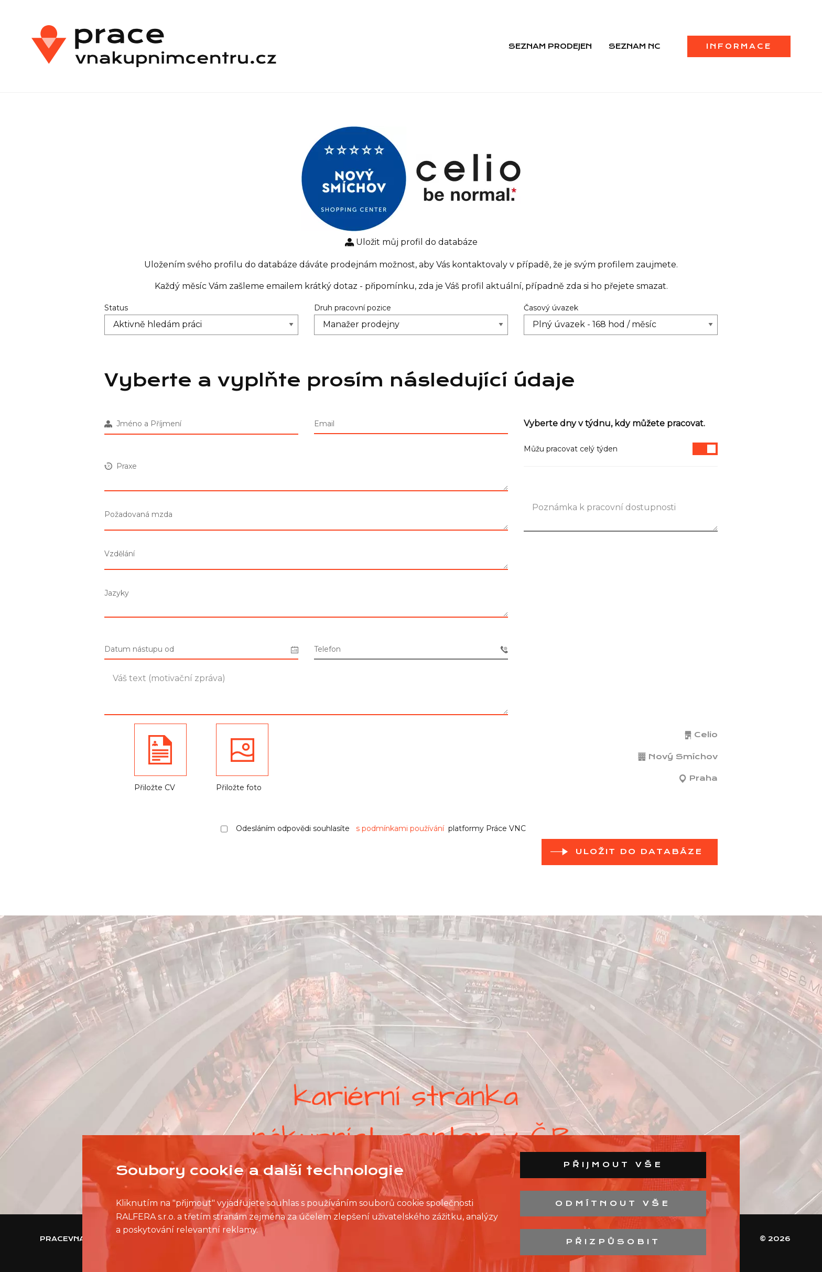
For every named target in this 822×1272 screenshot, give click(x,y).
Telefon (411, 649)
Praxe (120, 466)
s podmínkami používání (400, 828)
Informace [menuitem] (739, 46)
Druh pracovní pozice (352, 307)
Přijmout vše (613, 1164)
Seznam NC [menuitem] (635, 46)
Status (116, 307)
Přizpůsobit (613, 1241)
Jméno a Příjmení (142, 423)
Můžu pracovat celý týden (621, 449)
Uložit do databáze (639, 851)
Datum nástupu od (201, 649)
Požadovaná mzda (138, 514)
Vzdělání (119, 553)
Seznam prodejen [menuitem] (550, 46)
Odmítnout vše (612, 1203)
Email (324, 423)
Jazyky (116, 593)
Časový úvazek (551, 307)
